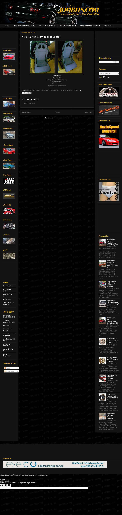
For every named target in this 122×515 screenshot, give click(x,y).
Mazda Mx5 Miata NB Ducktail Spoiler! (111, 416)
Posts (7, 368)
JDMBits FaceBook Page (8, 321)
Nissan (52, 90)
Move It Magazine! (7, 355)
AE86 (29, 90)
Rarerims (6, 325)
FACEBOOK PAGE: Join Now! (90, 26)
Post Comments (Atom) (61, 118)
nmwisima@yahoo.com (58, 86)
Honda (38, 90)
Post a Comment (29, 103)
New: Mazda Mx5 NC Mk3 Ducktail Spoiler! (111, 283)
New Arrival (7, 294)
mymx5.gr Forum (6, 345)
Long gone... (7, 289)
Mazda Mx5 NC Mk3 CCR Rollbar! (112, 377)
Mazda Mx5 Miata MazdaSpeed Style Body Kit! (112, 242)
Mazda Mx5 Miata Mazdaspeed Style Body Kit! (112, 320)
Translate (104, 78)
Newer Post (26, 112)
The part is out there (66, 90)
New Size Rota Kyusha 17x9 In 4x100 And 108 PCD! (112, 396)
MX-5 (47, 90)
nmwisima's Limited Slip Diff (9, 316)
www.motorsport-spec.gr (9, 334)
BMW (33, 90)
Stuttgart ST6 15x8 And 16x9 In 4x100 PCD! (112, 359)
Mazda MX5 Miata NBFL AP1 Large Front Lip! (113, 302)
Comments (9, 371)
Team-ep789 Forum (7, 329)
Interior (43, 90)
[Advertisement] (9, 38)
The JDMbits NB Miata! (68, 26)
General (6, 286)
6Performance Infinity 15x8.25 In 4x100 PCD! (112, 340)
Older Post (88, 112)
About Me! (107, 26)
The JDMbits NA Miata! (47, 26)
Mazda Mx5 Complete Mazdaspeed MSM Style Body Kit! (113, 264)
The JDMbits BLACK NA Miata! (24, 26)
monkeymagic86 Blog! (9, 340)
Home (7, 26)
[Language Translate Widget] (109, 73)
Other (57, 90)
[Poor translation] (7, 485)
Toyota (75, 90)
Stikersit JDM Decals (8, 350)
